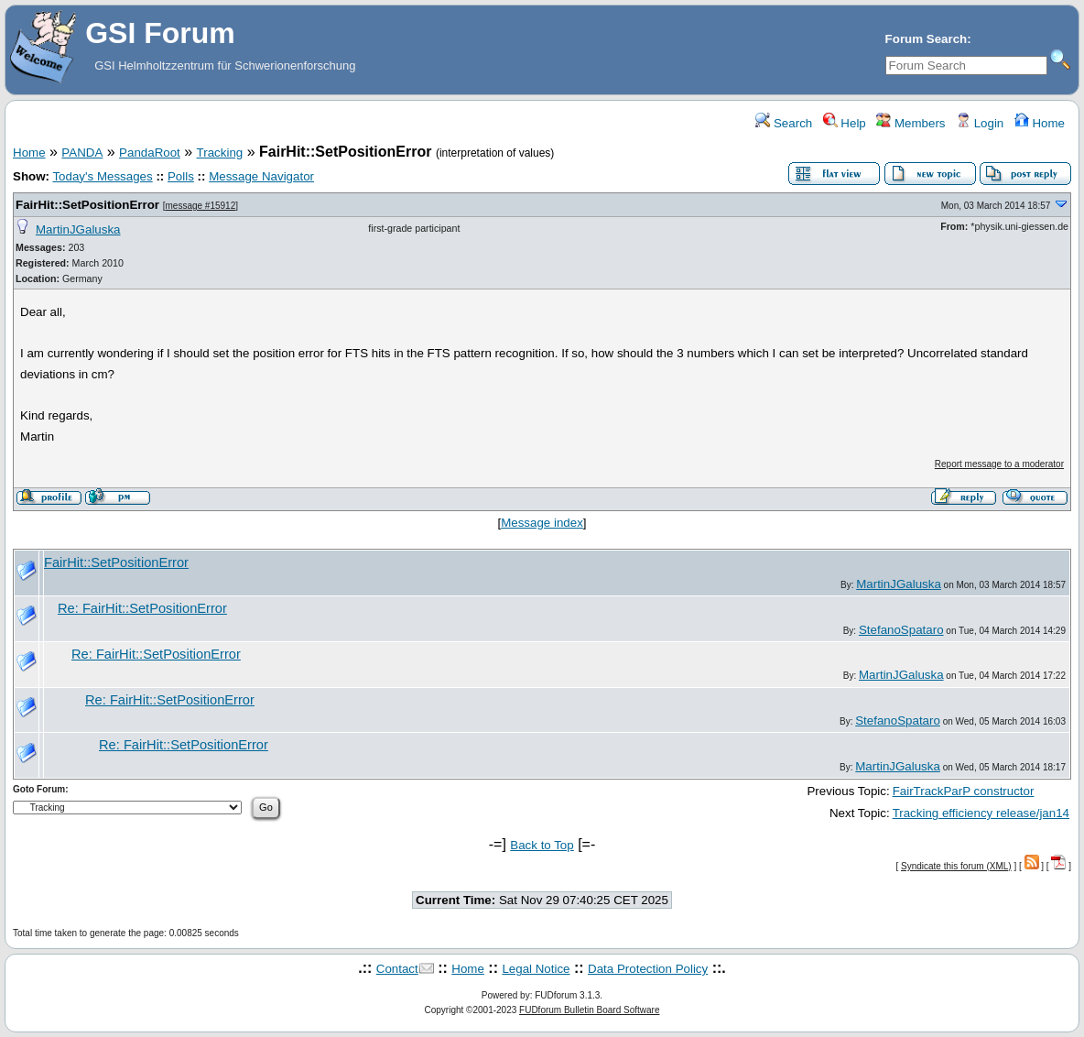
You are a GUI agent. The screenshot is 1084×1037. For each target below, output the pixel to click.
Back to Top (541, 845)
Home (1039, 123)
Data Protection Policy (648, 969)
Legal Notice (535, 969)
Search (783, 123)
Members (910, 123)
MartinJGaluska (78, 229)
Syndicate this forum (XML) (956, 866)
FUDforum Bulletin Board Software (589, 1010)
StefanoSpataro (901, 630)
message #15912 (200, 206)
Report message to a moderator (999, 464)
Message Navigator (261, 176)
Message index (542, 522)
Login (979, 123)
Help (844, 123)
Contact (397, 969)
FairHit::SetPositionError (87, 205)
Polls (181, 176)
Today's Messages (102, 176)
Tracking (220, 152)
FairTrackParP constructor (964, 791)
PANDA (82, 152)
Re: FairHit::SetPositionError (142, 608)
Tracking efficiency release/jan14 (981, 813)
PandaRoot (149, 152)
